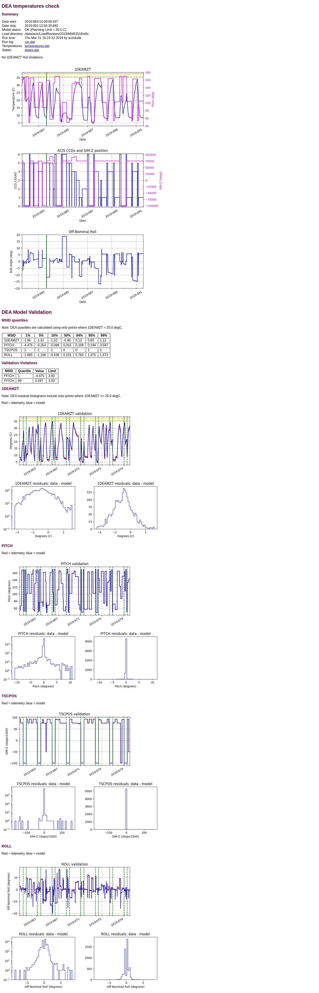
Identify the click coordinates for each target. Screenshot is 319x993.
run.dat (30, 42)
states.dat (32, 50)
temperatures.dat (37, 46)
